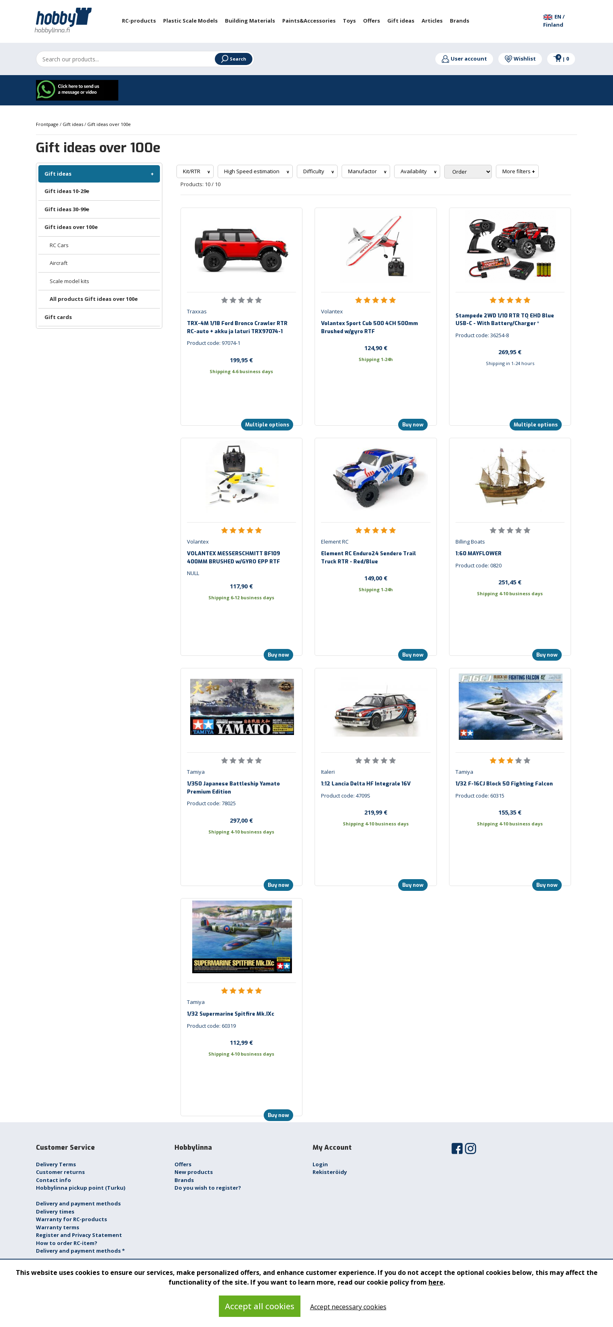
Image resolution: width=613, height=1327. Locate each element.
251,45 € (509, 582)
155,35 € (509, 812)
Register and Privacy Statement (79, 1235)
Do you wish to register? (207, 1187)
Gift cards (58, 317)
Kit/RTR (192, 171)
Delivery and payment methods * (80, 1250)
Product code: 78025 (211, 803)
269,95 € (509, 352)
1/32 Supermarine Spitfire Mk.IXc (230, 1013)
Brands (184, 1180)
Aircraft (58, 263)
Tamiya (196, 771)
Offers (182, 1164)
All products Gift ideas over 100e (94, 298)
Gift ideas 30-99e (66, 209)
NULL (193, 573)
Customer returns (60, 1172)
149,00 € (375, 578)
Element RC (334, 541)
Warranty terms (57, 1227)
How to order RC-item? (66, 1243)
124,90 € (375, 348)
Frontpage (48, 124)
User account (464, 58)
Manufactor (363, 171)
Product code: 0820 (479, 565)
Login (320, 1164)
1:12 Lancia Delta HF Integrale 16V (366, 783)
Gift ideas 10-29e (66, 191)
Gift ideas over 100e (71, 227)
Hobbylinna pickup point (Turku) (80, 1187)
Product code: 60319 (211, 1025)
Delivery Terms (56, 1164)
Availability (414, 171)
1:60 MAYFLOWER (479, 553)
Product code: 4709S (345, 795)
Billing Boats (470, 541)
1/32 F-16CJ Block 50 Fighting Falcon (504, 783)
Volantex (332, 311)
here (435, 1282)
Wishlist (520, 58)
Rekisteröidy (330, 1172)
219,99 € (375, 812)
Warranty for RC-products (71, 1219)
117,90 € (241, 586)
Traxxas (197, 311)
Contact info (53, 1180)
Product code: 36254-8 (482, 335)
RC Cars (59, 245)
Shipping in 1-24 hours (510, 363)
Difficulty (314, 171)
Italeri (328, 771)
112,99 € (241, 1042)
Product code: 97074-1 (213, 342)
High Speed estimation (252, 171)
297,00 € (241, 820)
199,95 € (241, 360)
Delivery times (55, 1211)
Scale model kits (69, 281)
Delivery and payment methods (78, 1203)
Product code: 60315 (480, 795)
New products (193, 1172)
